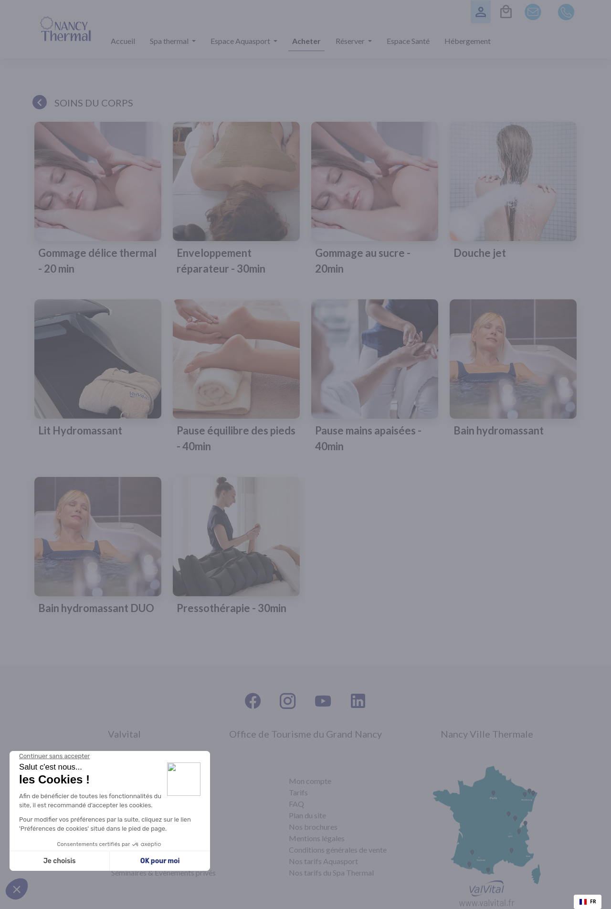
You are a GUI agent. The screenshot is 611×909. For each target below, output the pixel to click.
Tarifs (298, 792)
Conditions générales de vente (338, 849)
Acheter (306, 40)
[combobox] (587, 902)
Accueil (123, 40)
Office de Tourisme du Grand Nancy (305, 734)
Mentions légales (317, 838)
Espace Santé (408, 40)
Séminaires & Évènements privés (163, 872)
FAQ (296, 803)
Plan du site (307, 815)
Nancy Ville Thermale (487, 734)
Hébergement (467, 40)
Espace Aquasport (241, 40)
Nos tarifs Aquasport (323, 861)
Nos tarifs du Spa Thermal (331, 872)
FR (587, 901)
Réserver (351, 40)
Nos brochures (313, 826)
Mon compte (310, 780)
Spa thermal (170, 40)
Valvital (124, 734)
